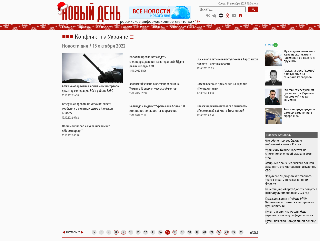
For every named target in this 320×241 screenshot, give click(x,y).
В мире (142, 27)
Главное (68, 27)
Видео (158, 27)
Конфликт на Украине (101, 37)
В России (125, 27)
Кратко (84, 27)
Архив (197, 27)
